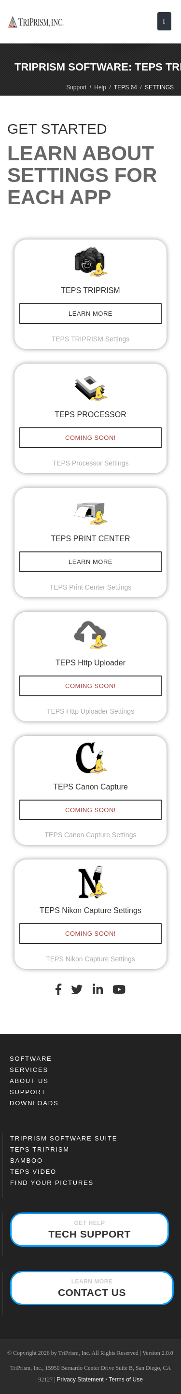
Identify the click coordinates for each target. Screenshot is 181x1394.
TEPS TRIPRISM (40, 1149)
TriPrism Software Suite (63, 1138)
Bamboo (26, 1160)
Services (29, 1069)
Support (76, 87)
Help (100, 87)
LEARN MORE (90, 313)
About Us (29, 1080)
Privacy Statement (80, 1379)
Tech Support (89, 1229)
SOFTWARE (31, 1058)
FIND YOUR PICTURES (52, 1182)
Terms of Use (126, 1379)
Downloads (34, 1103)
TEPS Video (33, 1171)
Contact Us (92, 1288)
